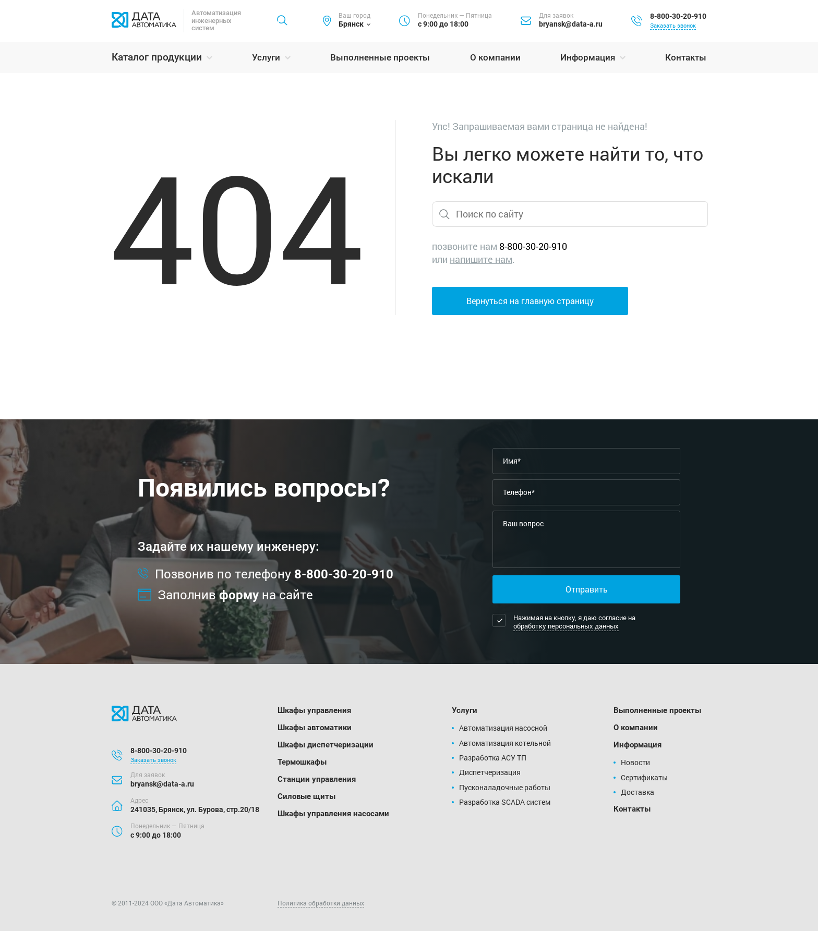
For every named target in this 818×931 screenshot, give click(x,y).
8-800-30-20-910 (678, 16)
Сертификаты (644, 777)
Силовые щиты (306, 796)
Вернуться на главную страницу (530, 300)
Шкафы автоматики (315, 727)
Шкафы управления (314, 710)
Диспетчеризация (490, 772)
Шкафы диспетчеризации (326, 744)
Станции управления (317, 779)
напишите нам (481, 259)
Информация (587, 57)
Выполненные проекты (380, 57)
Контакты (685, 57)
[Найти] (282, 21)
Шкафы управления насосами (333, 813)
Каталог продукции (157, 57)
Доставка (637, 792)
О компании (495, 57)
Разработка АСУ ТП (492, 758)
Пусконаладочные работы (504, 787)
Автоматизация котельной (505, 743)
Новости (635, 762)
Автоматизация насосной (503, 728)
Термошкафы (302, 762)
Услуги (266, 57)
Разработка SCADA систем (504, 802)
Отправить (587, 589)
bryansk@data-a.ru (571, 24)
